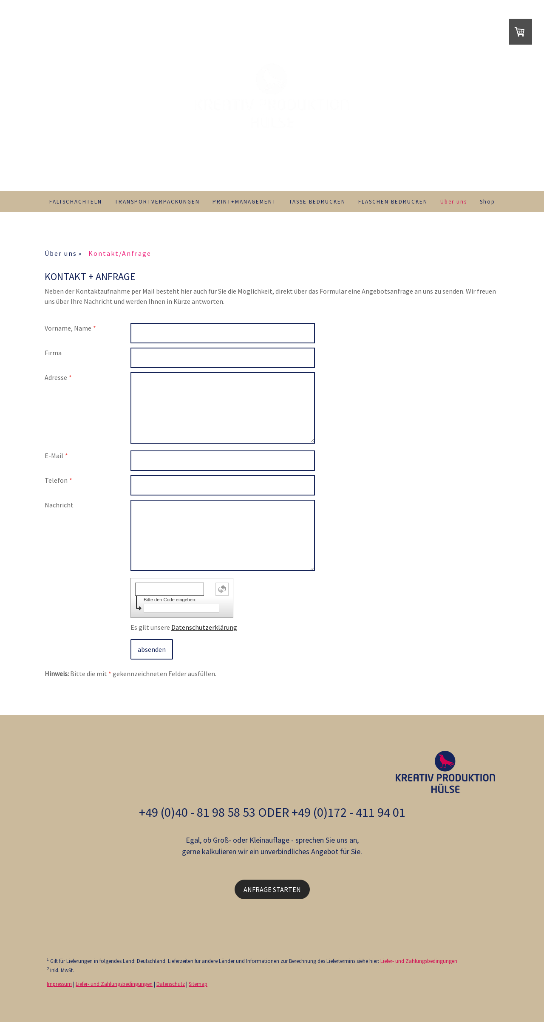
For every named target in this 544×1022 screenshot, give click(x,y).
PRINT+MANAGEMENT (244, 201)
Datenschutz (170, 983)
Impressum (59, 983)
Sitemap (198, 983)
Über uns (453, 201)
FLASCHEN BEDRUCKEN (393, 201)
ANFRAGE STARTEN (272, 889)
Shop (487, 201)
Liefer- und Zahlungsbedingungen (418, 961)
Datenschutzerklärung (204, 627)
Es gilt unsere (183, 627)
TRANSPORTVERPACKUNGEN (157, 201)
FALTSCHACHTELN (75, 201)
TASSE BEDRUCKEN (317, 201)
